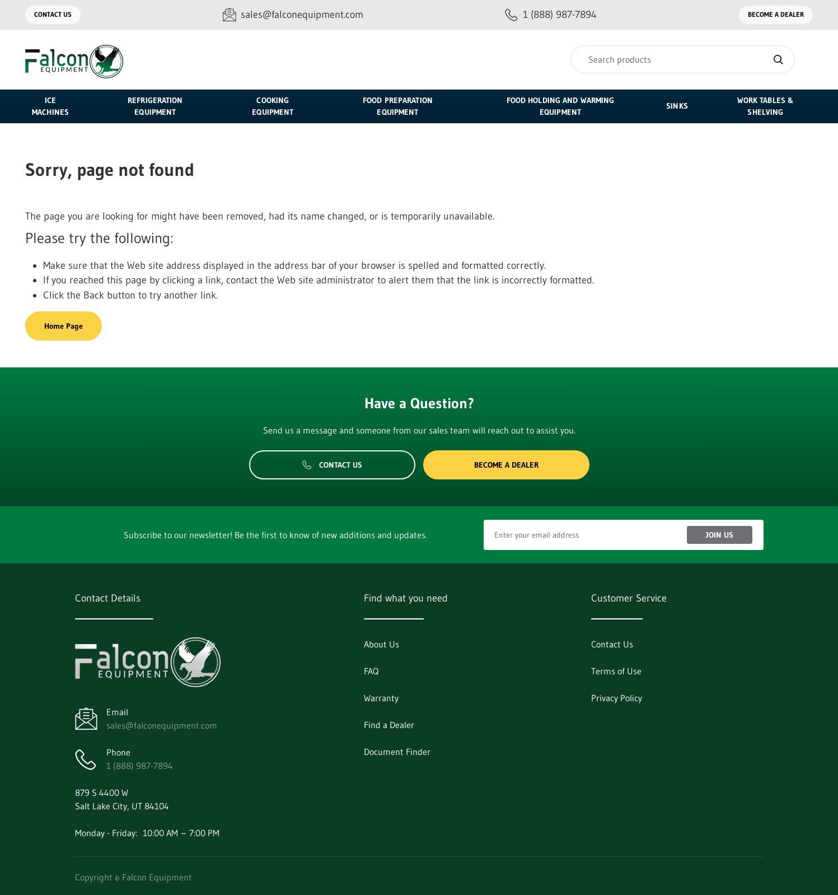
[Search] (683, 59)
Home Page (63, 326)
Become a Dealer (776, 14)
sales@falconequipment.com (161, 725)
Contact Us (53, 14)
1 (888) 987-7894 (139, 765)
